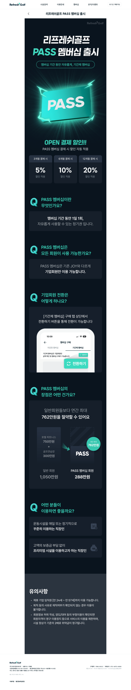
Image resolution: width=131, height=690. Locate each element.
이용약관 (12, 681)
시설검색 (44, 4)
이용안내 (60, 4)
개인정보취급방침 (20, 681)
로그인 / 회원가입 (114, 4)
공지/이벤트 (93, 4)
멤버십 (76, 4)
